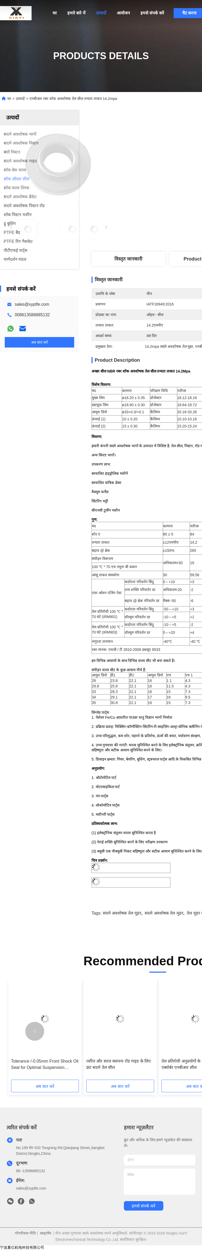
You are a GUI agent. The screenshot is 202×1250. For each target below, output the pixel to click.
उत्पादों (101, 13)
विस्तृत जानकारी (128, 259)
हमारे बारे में (76, 13)
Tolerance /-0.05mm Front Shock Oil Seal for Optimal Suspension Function (44, 1065)
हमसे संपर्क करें (152, 13)
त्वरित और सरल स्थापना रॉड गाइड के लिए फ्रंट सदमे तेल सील (118, 1064)
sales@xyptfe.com (32, 304)
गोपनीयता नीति (25, 1233)
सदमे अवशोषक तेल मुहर (122, 913)
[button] (34, 1031)
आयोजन (123, 13)
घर (55, 13)
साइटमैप (45, 1233)
